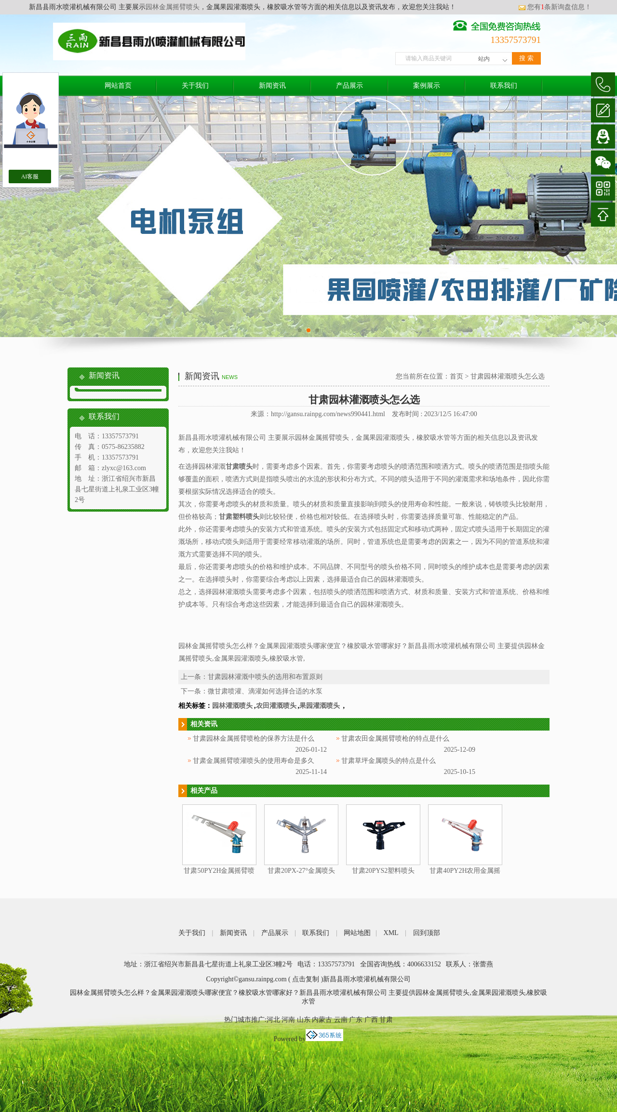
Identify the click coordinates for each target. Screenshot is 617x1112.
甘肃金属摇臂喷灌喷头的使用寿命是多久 (253, 760)
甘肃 (386, 1019)
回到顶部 (426, 932)
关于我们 (195, 85)
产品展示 (349, 85)
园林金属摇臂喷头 (173, 7)
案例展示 (426, 85)
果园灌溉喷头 (320, 705)
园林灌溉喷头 (232, 705)
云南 (341, 1019)
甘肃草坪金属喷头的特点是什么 (388, 760)
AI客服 (30, 176)
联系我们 (503, 85)
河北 (273, 1019)
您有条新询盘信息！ (554, 7)
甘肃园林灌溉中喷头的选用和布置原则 (265, 676)
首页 (456, 376)
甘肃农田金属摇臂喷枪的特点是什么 (395, 738)
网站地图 (357, 932)
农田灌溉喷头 (276, 705)
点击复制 (305, 979)
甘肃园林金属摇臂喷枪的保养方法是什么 (253, 738)
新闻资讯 (272, 85)
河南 (288, 1019)
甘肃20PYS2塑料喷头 (383, 870)
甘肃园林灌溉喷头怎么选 (507, 376)
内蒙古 (322, 1019)
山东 (303, 1019)
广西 (371, 1019)
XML (391, 932)
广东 (355, 1019)
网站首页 (118, 85)
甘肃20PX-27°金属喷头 (301, 870)
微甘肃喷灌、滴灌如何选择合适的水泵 (265, 691)
